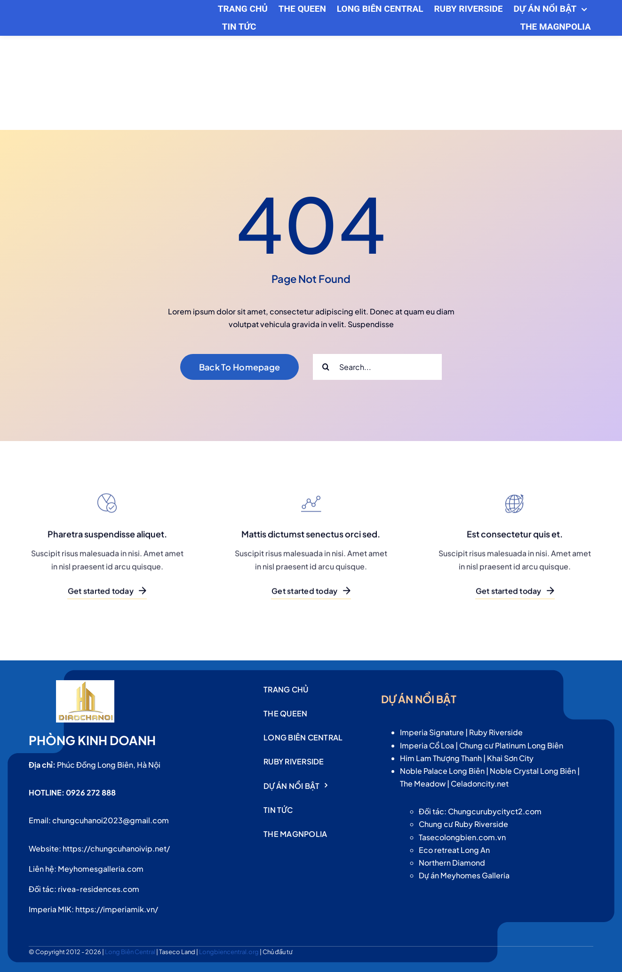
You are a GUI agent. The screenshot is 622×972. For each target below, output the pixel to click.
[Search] (326, 367)
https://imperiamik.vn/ (116, 909)
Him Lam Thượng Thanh (441, 758)
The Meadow (423, 783)
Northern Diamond (452, 863)
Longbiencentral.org (229, 952)
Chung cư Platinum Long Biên (511, 745)
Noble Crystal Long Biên (533, 771)
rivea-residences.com (98, 889)
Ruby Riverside (496, 732)
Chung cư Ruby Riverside (463, 824)
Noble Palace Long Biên (442, 771)
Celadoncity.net (480, 783)
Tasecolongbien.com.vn (462, 837)
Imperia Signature (432, 732)
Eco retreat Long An (454, 850)
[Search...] (377, 367)
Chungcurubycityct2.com (495, 811)
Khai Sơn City (510, 758)
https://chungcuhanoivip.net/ (116, 848)
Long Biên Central (130, 952)
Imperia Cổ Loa (427, 745)
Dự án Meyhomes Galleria (464, 875)
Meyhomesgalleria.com (101, 869)
